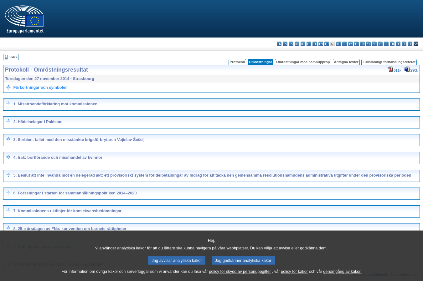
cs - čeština (291, 44)
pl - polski (380, 44)
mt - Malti (368, 44)
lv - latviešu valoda (350, 44)
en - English (320, 44)
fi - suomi (410, 44)
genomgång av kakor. (342, 277)
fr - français (326, 44)
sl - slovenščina (404, 44)
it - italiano (344, 44)
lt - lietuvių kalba (356, 44)
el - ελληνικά (314, 44)
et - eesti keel (309, 44)
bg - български (279, 44)
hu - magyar (362, 44)
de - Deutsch (303, 44)
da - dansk (297, 44)
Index (13, 57)
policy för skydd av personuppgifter (240, 277)
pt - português (386, 44)
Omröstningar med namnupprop (303, 62)
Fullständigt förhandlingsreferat (389, 62)
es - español (285, 44)
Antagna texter (346, 62)
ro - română (392, 44)
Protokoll (237, 62)
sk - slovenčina (398, 44)
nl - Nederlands (374, 44)
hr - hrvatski (338, 44)
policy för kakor (294, 277)
